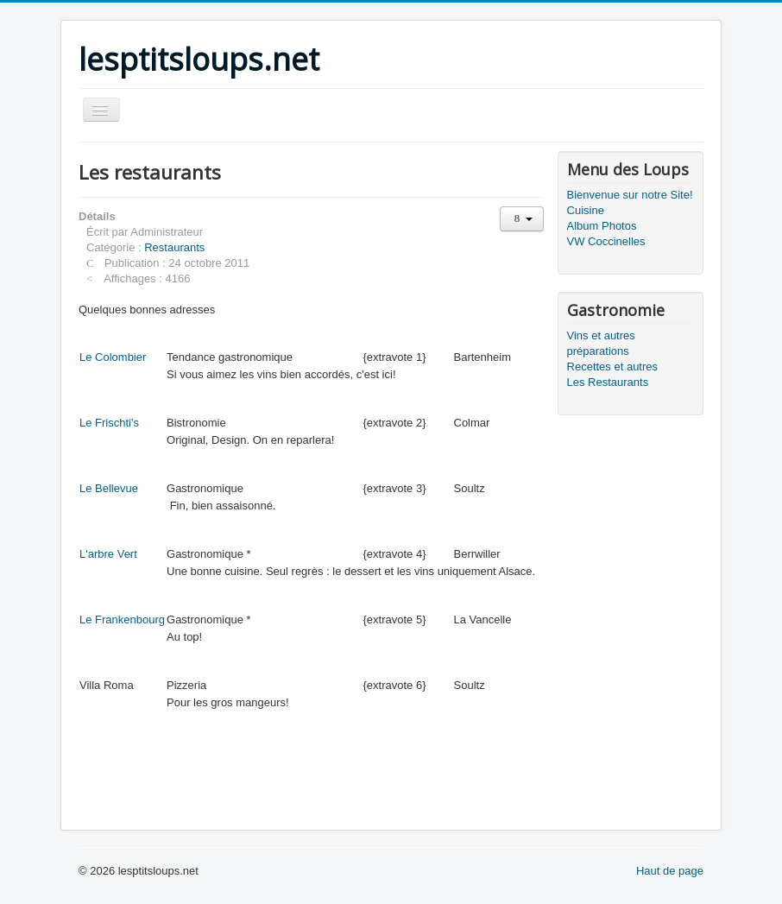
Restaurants (174, 247)
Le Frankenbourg (122, 619)
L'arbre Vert (108, 553)
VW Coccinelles (606, 241)
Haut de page (669, 870)
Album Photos (602, 225)
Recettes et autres (613, 366)
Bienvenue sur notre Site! (630, 194)
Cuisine (585, 210)
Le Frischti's (109, 422)
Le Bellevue (108, 488)
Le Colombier (112, 357)
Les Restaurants (608, 382)
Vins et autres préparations (601, 343)
